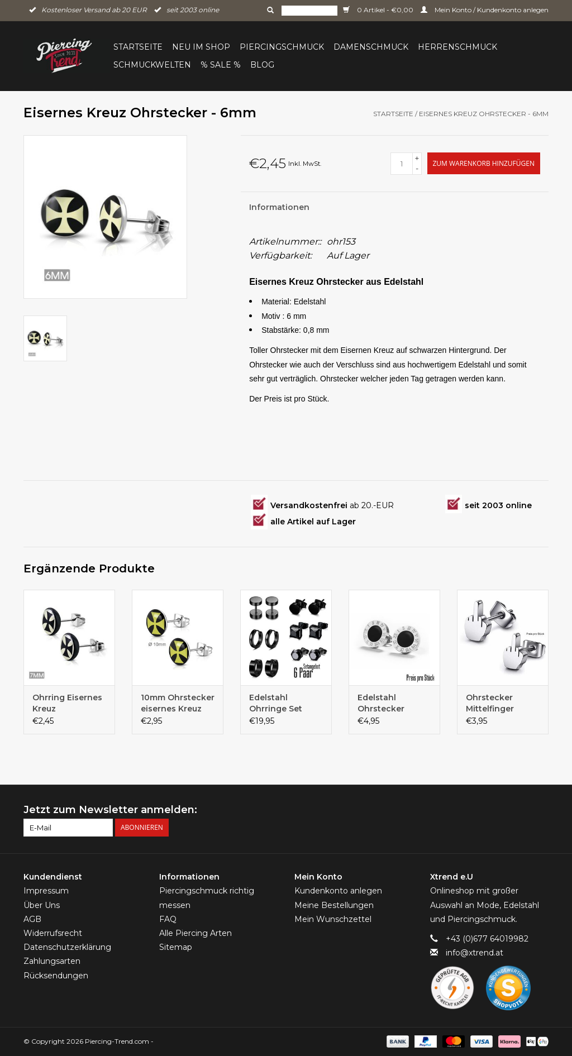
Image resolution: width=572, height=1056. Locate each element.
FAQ (168, 919)
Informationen (279, 207)
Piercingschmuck (282, 47)
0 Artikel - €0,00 (379, 10)
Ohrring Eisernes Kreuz (67, 703)
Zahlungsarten (51, 961)
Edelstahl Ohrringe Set (275, 703)
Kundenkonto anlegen (338, 891)
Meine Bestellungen (334, 905)
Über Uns (41, 905)
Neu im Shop (201, 47)
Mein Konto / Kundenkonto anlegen (485, 10)
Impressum (46, 891)
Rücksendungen (55, 976)
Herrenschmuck (457, 47)
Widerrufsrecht (52, 933)
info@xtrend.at (474, 953)
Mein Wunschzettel (332, 919)
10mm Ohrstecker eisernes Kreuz (177, 703)
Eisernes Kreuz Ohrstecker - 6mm (484, 113)
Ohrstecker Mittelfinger (490, 703)
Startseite (138, 47)
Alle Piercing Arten (195, 933)
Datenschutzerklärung (67, 947)
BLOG (262, 65)
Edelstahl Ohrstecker (381, 703)
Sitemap (175, 947)
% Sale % (221, 65)
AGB (32, 919)
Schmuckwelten (152, 65)
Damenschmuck (370, 47)
